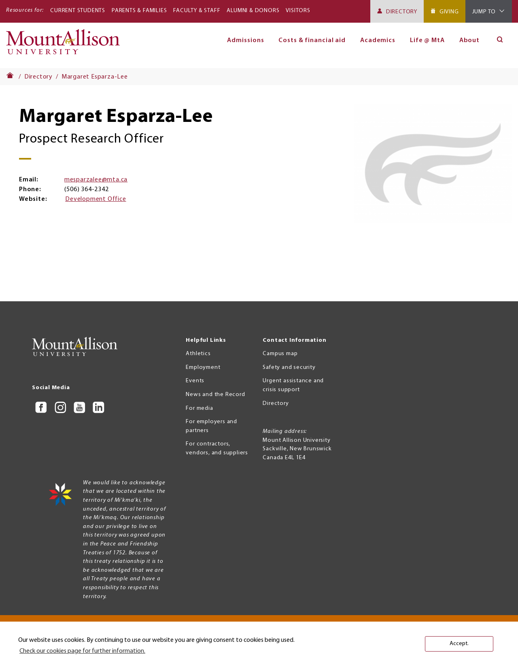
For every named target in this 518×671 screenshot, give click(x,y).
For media (199, 408)
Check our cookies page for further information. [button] (82, 651)
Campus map (280, 354)
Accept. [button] (459, 644)
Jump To (484, 12)
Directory (401, 12)
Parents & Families (139, 11)
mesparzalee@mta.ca (95, 180)
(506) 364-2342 (86, 189)
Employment (203, 367)
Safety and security (289, 367)
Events (195, 381)
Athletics (198, 354)
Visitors (298, 11)
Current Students (77, 11)
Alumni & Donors (253, 11)
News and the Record (215, 395)
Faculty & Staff (196, 11)
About (469, 40)
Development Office (95, 199)
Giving (449, 12)
